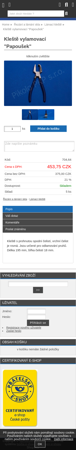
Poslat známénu (15, 229)
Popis (9, 209)
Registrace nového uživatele (23, 327)
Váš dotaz (11, 215)
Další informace (63, 439)
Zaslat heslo (13, 330)
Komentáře (12, 222)
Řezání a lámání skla (15, 199)
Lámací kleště (37, 199)
